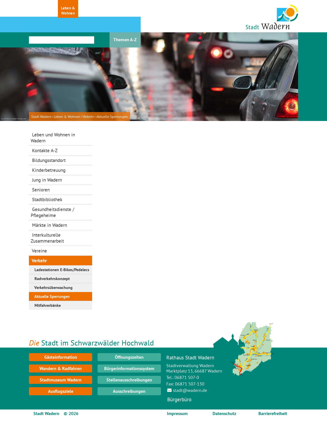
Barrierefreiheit (272, 413)
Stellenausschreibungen (129, 380)
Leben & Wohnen (67, 116)
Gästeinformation (60, 357)
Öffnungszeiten (129, 357)
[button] (39, 9)
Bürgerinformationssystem (129, 368)
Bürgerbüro (179, 399)
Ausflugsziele (60, 391)
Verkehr (88, 116)
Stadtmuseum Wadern (60, 380)
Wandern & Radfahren (60, 368)
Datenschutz (224, 413)
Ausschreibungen (129, 391)
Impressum (177, 413)
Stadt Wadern (41, 116)
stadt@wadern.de (190, 390)
